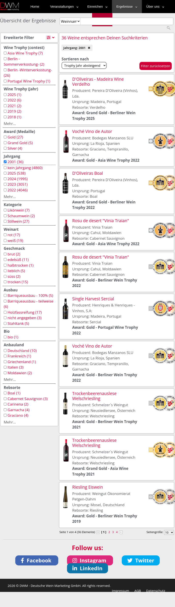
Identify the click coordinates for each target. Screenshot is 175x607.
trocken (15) (17, 281)
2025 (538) (16, 173)
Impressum (120, 590)
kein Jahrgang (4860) (25, 167)
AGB (137, 590)
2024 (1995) (17, 178)
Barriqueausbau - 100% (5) (30, 295)
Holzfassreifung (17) (24, 312)
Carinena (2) (17, 404)
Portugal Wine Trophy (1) (28, 81)
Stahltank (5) (18, 323)
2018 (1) (14, 116)
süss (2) (13, 276)
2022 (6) (14, 100)
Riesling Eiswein (87, 487)
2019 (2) (14, 111)
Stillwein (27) (18, 221)
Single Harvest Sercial (93, 299)
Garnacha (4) (18, 409)
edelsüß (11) (18, 259)
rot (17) (13, 234)
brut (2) (13, 254)
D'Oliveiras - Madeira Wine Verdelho (98, 81)
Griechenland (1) (21, 361)
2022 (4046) (17, 189)
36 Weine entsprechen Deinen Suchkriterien (105, 38)
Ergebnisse (125, 6)
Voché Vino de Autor (92, 131)
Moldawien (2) (19, 372)
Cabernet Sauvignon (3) (27, 398)
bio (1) (12, 336)
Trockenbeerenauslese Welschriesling (94, 395)
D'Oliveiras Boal (87, 173)
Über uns (154, 6)
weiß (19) (15, 240)
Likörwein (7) (18, 210)
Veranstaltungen (63, 6)
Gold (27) (15, 137)
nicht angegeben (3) (24, 317)
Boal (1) (13, 392)
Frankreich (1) (19, 356)
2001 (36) (15, 161)
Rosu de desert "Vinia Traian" (100, 221)
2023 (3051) (17, 184)
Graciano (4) (17, 415)
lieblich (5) (16, 270)
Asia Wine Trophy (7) (25, 53)
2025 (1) (14, 94)
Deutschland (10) (22, 350)
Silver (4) (14, 148)
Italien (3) (15, 367)
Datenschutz (155, 590)
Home (35, 6)
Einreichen (96, 6)
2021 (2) (14, 105)
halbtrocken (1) (20, 265)
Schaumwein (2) (21, 215)
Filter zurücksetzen (155, 66)
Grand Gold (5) (20, 142)
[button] (36, 560)
